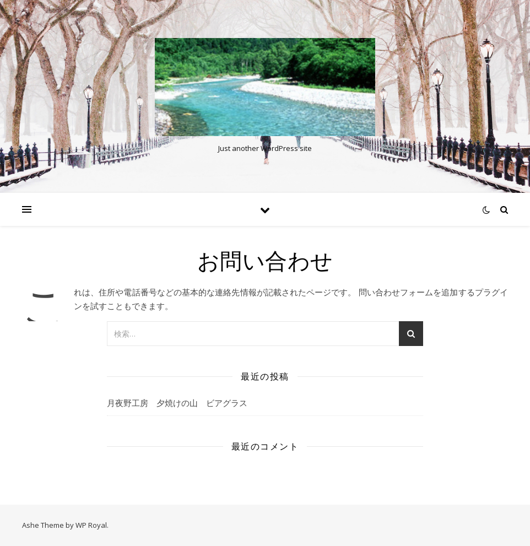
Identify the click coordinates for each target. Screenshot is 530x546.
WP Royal (91, 525)
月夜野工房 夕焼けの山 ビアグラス (177, 402)
